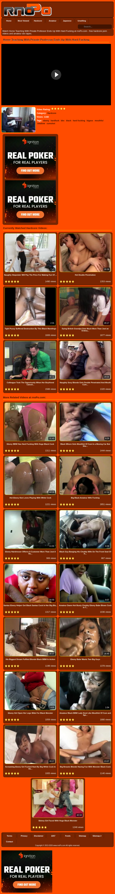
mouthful (99, 120)
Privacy (24, 836)
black (68, 120)
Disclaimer (38, 836)
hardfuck (55, 120)
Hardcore (38, 21)
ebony (46, 120)
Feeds (68, 836)
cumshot (51, 123)
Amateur (52, 21)
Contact (9, 842)
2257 (53, 836)
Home (9, 21)
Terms (9, 836)
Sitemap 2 (97, 836)
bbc (62, 120)
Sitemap (82, 836)
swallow (41, 123)
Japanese (67, 21)
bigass (90, 120)
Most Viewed (23, 21)
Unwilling (82, 21)
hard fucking (79, 120)
